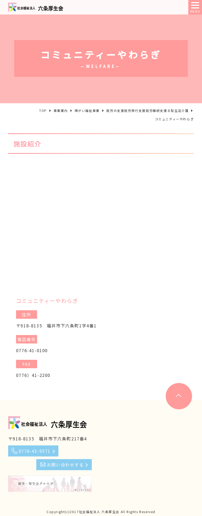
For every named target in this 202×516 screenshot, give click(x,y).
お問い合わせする (65, 464)
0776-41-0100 (32, 350)
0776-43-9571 (34, 451)
